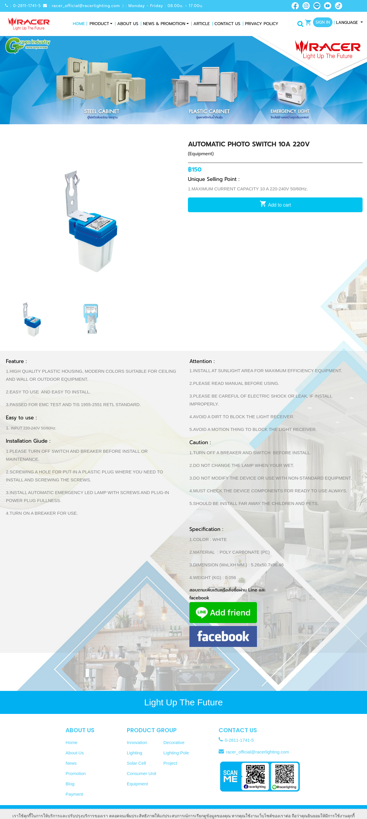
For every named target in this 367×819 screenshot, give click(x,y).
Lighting (134, 752)
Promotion (75, 773)
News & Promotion (163, 24)
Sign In (323, 22)
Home (80, 24)
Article (200, 24)
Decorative (174, 742)
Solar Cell (136, 763)
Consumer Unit (141, 773)
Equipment (137, 783)
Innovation (137, 742)
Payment (74, 794)
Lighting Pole (176, 752)
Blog (69, 783)
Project (170, 763)
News (71, 763)
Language (346, 22)
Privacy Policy (260, 24)
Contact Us (226, 24)
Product (99, 24)
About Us (126, 24)
